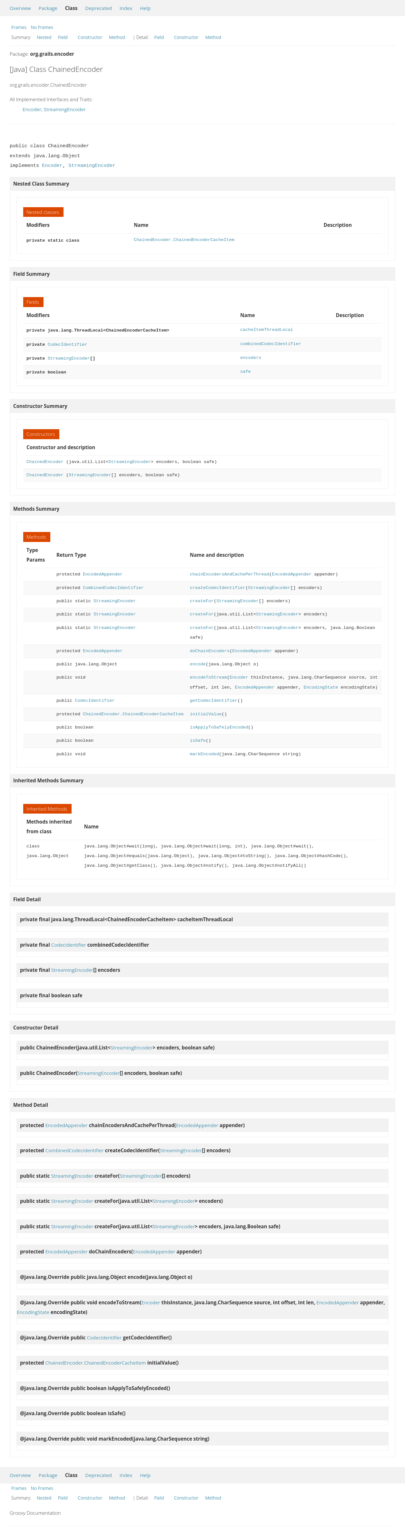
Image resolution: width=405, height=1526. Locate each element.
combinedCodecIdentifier (270, 343)
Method (117, 37)
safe (245, 369)
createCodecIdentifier (217, 585)
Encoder (32, 109)
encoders (251, 356)
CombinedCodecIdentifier (113, 585)
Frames (18, 27)
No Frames (42, 27)
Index (126, 8)
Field (63, 37)
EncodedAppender (103, 571)
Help (145, 8)
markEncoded (204, 751)
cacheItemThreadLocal (266, 329)
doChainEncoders (210, 648)
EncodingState (321, 684)
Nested (44, 37)
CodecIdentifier (67, 343)
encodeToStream (208, 674)
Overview (20, 8)
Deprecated (98, 8)
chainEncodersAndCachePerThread (229, 571)
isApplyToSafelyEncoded (219, 724)
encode (198, 661)
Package (48, 8)
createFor (202, 598)
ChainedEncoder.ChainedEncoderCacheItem (184, 240)
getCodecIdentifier (214, 697)
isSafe (198, 737)
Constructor (90, 37)
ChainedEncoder (45, 459)
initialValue (206, 711)
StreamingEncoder (65, 109)
